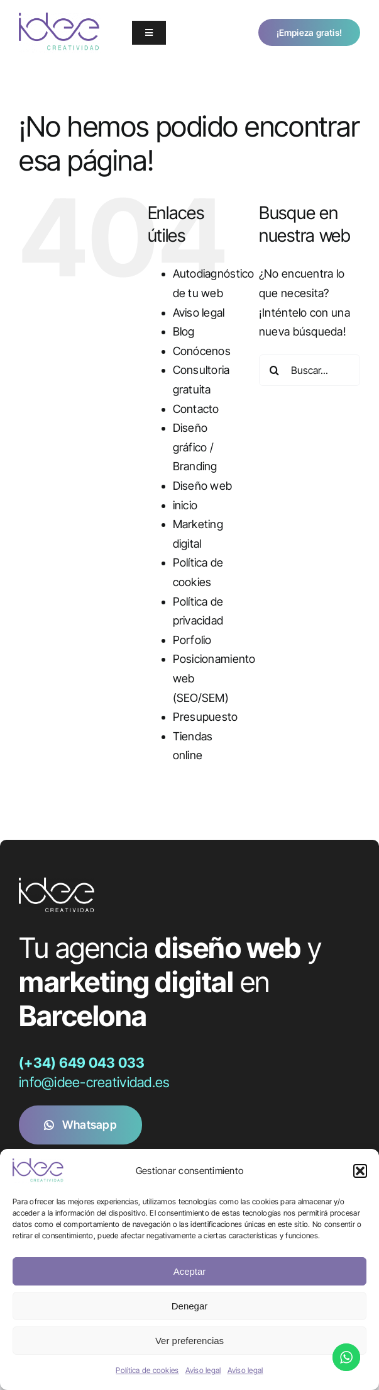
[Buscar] (274, 370)
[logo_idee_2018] (60, 18)
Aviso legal (203, 1370)
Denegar (190, 1306)
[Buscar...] (309, 370)
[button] (360, 1171)
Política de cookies (147, 1370)
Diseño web (203, 485)
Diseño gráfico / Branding (195, 447)
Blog (184, 331)
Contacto (196, 408)
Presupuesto (205, 716)
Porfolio (192, 640)
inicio (185, 505)
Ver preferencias (189, 1340)
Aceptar (189, 1271)
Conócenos (202, 351)
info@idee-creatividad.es (94, 1082)
